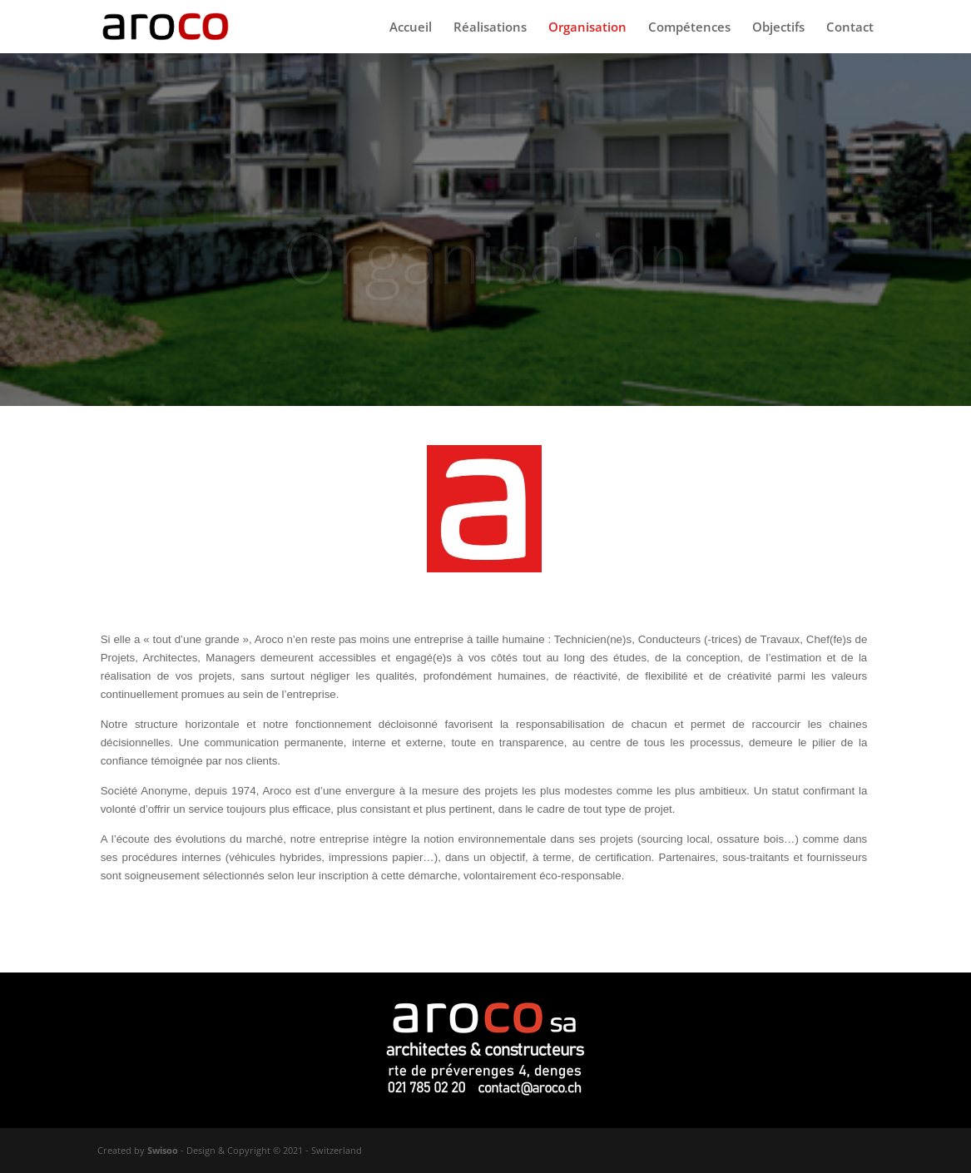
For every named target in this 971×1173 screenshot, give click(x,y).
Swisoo (162, 1150)
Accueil (410, 28)
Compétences (689, 28)
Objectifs (778, 28)
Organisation (587, 28)
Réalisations (490, 28)
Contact (850, 28)
